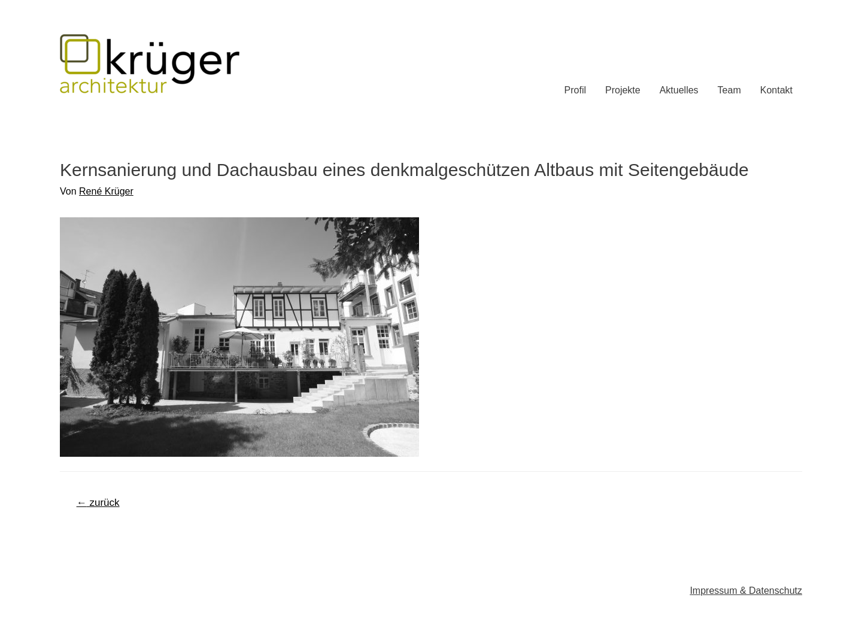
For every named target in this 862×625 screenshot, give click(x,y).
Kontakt (776, 90)
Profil (575, 90)
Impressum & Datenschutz (746, 590)
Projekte (623, 90)
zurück (98, 502)
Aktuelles (679, 90)
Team (729, 90)
